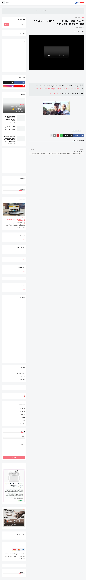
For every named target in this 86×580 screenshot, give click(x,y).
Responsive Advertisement (43, 11)
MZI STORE (22, 423)
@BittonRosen (73, 88)
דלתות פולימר (21, 411)
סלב (24, 370)
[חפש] (17, 24)
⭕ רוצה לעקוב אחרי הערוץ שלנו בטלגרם (14, 396)
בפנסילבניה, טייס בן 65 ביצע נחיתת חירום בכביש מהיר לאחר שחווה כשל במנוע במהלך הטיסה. (9, 139)
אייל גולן (77, 17)
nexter (23, 417)
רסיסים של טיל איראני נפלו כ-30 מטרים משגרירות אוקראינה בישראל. (10, 118)
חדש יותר (81, 150)
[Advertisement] (12, 160)
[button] (7, 2)
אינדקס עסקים (21, 373)
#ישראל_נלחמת (62, 88)
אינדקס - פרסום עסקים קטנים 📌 (16, 220)
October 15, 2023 (56, 93)
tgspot (23, 420)
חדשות (73, 131)
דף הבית (82, 17)
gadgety (23, 414)
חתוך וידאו (22, 379)
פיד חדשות (22, 33)
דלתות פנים (22, 408)
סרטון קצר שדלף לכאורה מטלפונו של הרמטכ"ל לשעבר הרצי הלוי (9, 129)
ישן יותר (32, 150)
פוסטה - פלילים (21, 388)
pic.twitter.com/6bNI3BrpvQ (46, 88)
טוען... (23, 239)
